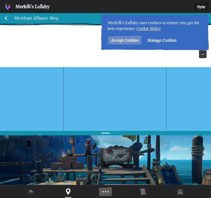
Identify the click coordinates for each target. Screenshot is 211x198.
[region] (105, 99)
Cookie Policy (149, 28)
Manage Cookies (161, 40)
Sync (201, 7)
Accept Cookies (124, 40)
